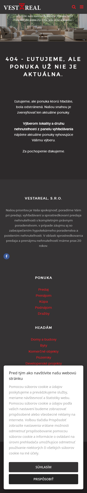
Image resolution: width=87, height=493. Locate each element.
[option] (43, 27)
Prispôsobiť (43, 479)
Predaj (43, 289)
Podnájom (43, 307)
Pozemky (43, 357)
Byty (43, 345)
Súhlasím (43, 467)
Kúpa (43, 301)
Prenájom (44, 295)
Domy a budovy (43, 339)
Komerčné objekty (43, 351)
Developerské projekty (44, 363)
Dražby (43, 314)
